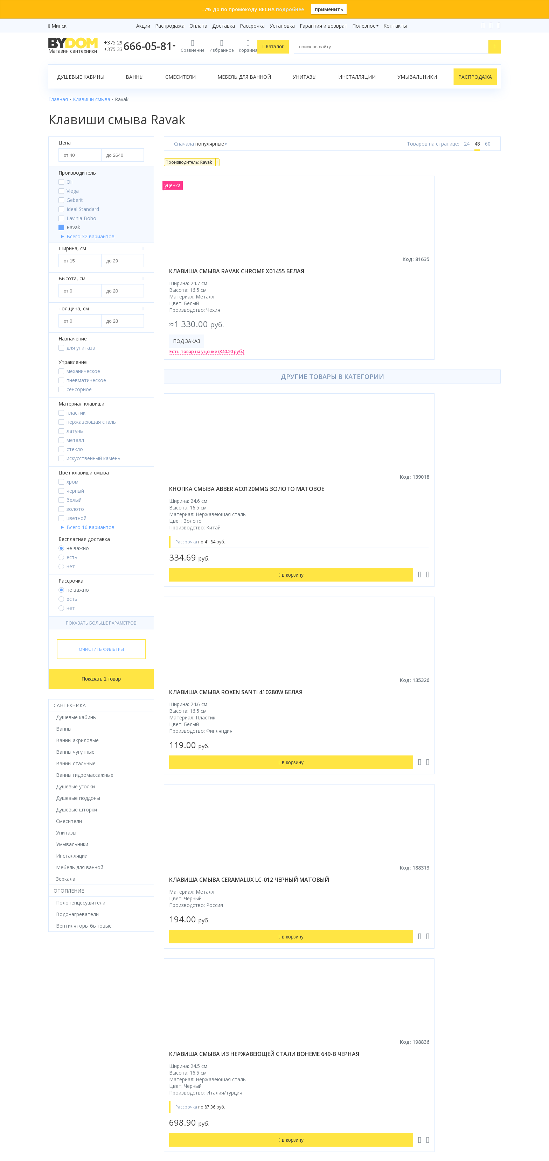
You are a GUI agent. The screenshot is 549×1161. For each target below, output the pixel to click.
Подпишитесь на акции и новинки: (324, 1069)
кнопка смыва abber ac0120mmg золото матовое (214, 500)
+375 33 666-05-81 (419, 997)
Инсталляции (357, 76)
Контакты (395, 25)
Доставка (223, 25)
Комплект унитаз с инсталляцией (88, 1085)
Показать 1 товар (101, 679)
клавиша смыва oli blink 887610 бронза (439, 711)
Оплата (198, 25)
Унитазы (305, 76)
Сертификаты (180, 1065)
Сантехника (70, 705)
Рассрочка (252, 25)
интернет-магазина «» (106, 1095)
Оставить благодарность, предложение (443, 1099)
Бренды (173, 987)
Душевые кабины (80, 76)
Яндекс (85, 1108)
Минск (59, 25)
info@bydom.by (415, 1026)
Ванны (135, 76)
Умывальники (417, 76)
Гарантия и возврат (323, 25)
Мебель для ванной (244, 76)
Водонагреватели (69, 1065)
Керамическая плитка (74, 1046)
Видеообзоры (180, 1085)
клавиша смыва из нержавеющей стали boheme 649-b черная (213, 715)
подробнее (290, 9)
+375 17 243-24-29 (419, 1007)
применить (329, 9)
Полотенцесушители (73, 1056)
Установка (282, 25)
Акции (143, 25)
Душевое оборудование (77, 987)
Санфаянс (60, 1036)
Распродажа (170, 25)
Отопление (69, 890)
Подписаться (332, 1104)
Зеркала (58, 1075)
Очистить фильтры (101, 649)
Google (63, 1108)
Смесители (180, 76)
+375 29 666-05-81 (402, 987)
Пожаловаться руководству (428, 1107)
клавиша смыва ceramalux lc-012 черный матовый (447, 500)
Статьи (172, 1075)
